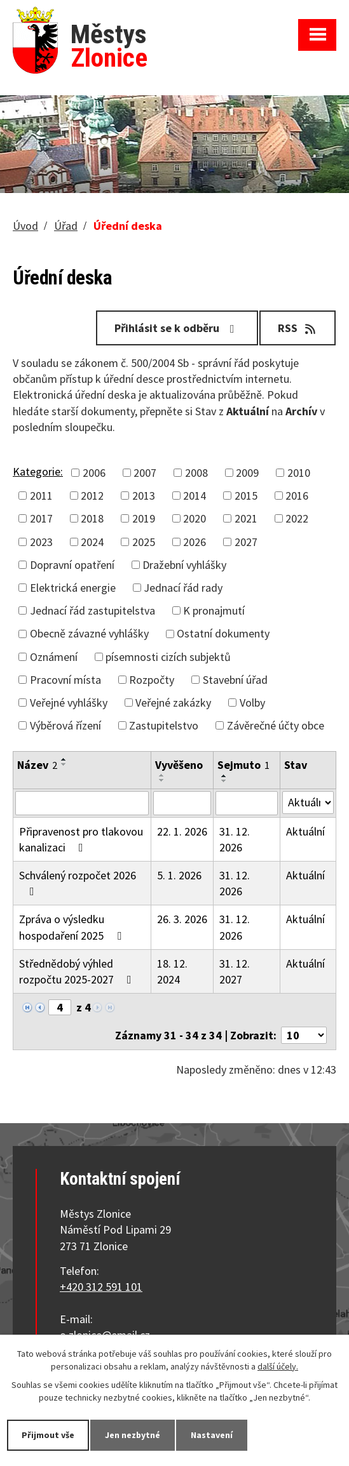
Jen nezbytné (133, 1435)
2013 (143, 495)
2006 (94, 472)
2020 (194, 518)
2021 (246, 518)
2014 (194, 495)
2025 (143, 542)
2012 (92, 495)
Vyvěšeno (179, 764)
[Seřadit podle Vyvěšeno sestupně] (162, 780)
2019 (143, 518)
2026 (194, 542)
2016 (296, 495)
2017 (41, 518)
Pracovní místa (65, 679)
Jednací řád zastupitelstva (92, 610)
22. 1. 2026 (182, 831)
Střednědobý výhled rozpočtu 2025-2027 (78, 971)
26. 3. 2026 (182, 919)
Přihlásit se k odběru (177, 328)
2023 (41, 542)
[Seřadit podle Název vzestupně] (64, 759)
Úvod (25, 225)
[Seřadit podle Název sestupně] (64, 764)
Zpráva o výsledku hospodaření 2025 (73, 927)
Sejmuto (243, 764)
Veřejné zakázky (173, 702)
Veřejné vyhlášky (68, 702)
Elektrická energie (73, 587)
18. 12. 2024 (172, 971)
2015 (246, 495)
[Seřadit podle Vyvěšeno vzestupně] (162, 775)
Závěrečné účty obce (275, 725)
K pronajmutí (214, 610)
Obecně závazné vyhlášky (89, 633)
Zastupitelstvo (163, 725)
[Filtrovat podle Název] (82, 803)
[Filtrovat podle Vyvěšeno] (182, 803)
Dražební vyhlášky (184, 564)
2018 (92, 518)
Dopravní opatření (72, 564)
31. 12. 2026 (234, 839)
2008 (196, 472)
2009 (247, 472)
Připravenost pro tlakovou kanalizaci (81, 839)
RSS (298, 328)
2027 (246, 542)
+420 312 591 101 (101, 1286)
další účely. (277, 1366)
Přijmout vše (48, 1435)
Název (37, 764)
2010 (298, 472)
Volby (252, 702)
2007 (144, 472)
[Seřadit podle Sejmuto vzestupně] (224, 775)
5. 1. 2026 (179, 875)
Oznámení (54, 657)
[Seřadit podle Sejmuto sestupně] (224, 780)
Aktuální (305, 831)
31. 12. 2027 (234, 971)
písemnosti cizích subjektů (168, 657)
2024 (92, 542)
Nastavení (212, 1435)
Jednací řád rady (183, 587)
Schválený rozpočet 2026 (77, 882)
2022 (296, 518)
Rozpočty (151, 679)
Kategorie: (38, 471)
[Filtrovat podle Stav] (308, 802)
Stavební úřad (235, 679)
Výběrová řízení (65, 725)
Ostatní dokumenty (223, 633)
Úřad (66, 225)
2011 (41, 495)
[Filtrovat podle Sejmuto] (247, 803)
